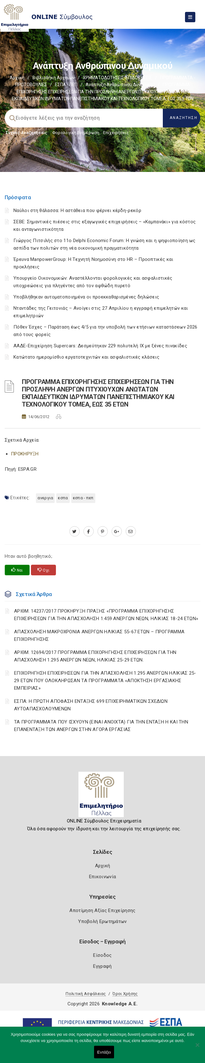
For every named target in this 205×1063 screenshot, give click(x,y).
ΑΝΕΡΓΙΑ (45, 497)
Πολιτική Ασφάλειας (86, 993)
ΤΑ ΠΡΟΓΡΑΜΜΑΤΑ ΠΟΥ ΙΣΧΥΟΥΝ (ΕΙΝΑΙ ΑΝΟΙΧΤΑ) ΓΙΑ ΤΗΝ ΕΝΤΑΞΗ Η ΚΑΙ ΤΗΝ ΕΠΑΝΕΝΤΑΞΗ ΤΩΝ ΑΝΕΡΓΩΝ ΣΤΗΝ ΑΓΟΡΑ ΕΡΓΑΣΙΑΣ (101, 725)
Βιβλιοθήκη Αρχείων (53, 77)
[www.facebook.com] (89, 531)
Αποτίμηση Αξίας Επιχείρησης (102, 910)
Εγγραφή (102, 966)
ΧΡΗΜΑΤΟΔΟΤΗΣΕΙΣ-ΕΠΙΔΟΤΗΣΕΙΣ (117, 77)
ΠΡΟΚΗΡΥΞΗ (25, 454)
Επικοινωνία (102, 876)
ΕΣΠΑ (63, 497)
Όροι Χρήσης (125, 993)
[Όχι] (197, 1048)
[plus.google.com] (117, 531)
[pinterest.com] (103, 531)
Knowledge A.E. (120, 1004)
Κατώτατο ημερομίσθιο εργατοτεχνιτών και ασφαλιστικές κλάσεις (86, 357)
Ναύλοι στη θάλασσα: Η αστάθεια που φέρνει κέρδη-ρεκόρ (77, 210)
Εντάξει (104, 1052)
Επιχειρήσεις (116, 132)
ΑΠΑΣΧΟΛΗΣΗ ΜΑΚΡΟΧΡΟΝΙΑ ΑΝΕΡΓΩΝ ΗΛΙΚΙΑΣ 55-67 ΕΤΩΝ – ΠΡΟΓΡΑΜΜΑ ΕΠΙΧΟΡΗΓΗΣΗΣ (99, 635)
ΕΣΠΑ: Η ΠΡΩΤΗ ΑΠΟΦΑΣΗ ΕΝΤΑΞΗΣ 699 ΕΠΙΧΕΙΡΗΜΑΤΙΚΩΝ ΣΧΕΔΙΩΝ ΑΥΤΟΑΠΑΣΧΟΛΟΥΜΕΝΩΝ (91, 705)
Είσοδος (102, 955)
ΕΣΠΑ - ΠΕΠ (66, 84)
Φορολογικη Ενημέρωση (75, 132)
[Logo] (102, 796)
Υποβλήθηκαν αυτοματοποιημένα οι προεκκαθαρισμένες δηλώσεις (86, 297)
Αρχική (17, 77)
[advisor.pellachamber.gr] (131, 531)
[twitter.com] (75, 531)
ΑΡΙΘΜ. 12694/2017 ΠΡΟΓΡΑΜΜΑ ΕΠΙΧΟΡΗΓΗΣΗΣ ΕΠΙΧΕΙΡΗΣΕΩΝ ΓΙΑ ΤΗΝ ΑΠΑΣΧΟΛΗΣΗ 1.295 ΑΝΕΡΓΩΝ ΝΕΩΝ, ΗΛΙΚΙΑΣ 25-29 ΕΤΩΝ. (95, 656)
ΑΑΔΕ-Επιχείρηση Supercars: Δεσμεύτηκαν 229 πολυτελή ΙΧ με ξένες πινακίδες (100, 346)
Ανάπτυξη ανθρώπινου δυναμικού (120, 84)
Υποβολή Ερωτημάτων (102, 921)
